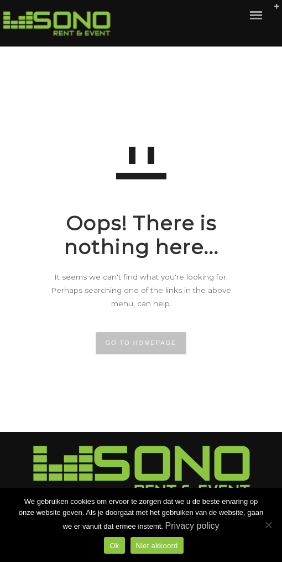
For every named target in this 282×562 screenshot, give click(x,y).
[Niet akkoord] (268, 524)
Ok (114, 546)
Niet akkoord (157, 546)
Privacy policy (192, 525)
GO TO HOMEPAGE (141, 342)
